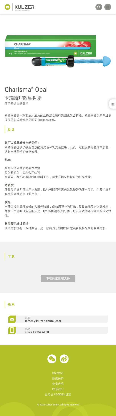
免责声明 (58, 383)
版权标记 (58, 373)
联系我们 (58, 389)
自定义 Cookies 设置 (58, 394)
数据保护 (58, 378)
